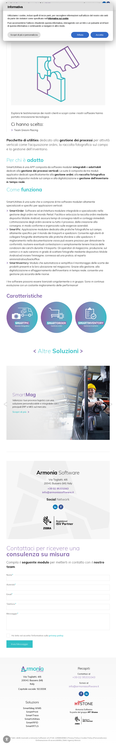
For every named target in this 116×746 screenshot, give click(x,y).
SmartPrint (32, 711)
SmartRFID (32, 722)
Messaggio (12, 613)
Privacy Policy (73, 738)
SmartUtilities (32, 718)
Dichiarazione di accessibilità (48, 740)
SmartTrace (32, 715)
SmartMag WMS (32, 708)
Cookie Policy (87, 738)
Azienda (11, 584)
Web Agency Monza (71, 740)
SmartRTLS (32, 726)
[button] (5, 404)
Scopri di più (19, 411)
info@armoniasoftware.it (58, 492)
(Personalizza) (99, 738)
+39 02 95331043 (58, 488)
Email (9, 594)
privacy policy (56, 635)
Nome (9, 575)
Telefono (11, 604)
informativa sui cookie (58, 18)
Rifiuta (80, 35)
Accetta (99, 35)
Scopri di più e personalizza (24, 35)
